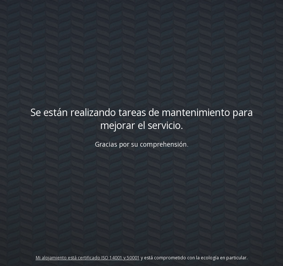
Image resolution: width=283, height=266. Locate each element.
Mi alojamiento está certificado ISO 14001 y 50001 (88, 258)
